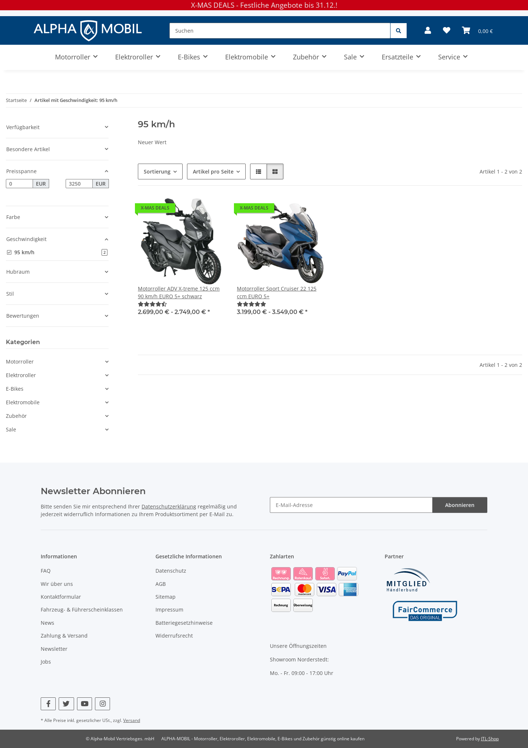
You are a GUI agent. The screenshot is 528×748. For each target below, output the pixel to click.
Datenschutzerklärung (169, 506)
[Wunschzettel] (446, 30)
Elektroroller (21, 375)
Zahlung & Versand (64, 635)
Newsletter (54, 648)
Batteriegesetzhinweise (184, 622)
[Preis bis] (79, 184)
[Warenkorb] (477, 30)
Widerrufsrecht (174, 635)
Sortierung (157, 171)
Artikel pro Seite (213, 171)
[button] (428, 30)
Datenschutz (170, 570)
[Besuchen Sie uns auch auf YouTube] (84, 703)
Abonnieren (459, 504)
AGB (160, 583)
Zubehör (16, 415)
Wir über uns (57, 583)
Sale (11, 429)
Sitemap (165, 596)
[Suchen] (279, 31)
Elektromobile (23, 402)
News (47, 622)
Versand (131, 720)
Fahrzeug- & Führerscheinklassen (82, 609)
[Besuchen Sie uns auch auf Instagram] (102, 703)
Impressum (169, 609)
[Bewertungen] (152, 303)
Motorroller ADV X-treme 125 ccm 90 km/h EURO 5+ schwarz (179, 292)
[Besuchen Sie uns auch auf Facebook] (48, 703)
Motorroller (20, 361)
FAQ (46, 570)
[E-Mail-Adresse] (351, 505)
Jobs (46, 661)
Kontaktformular (61, 596)
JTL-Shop (490, 739)
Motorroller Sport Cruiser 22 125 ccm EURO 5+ (276, 292)
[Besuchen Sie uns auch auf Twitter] (66, 703)
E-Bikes (14, 388)
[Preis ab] (19, 184)
